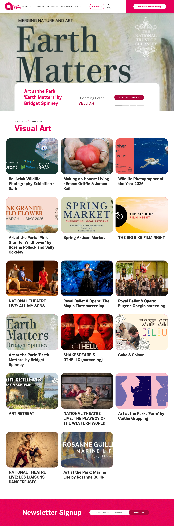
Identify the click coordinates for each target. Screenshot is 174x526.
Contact (77, 6)
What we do (66, 6)
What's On (20, 121)
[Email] (112, 512)
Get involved (52, 6)
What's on (26, 6)
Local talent (39, 6)
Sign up (139, 512)
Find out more (129, 97)
